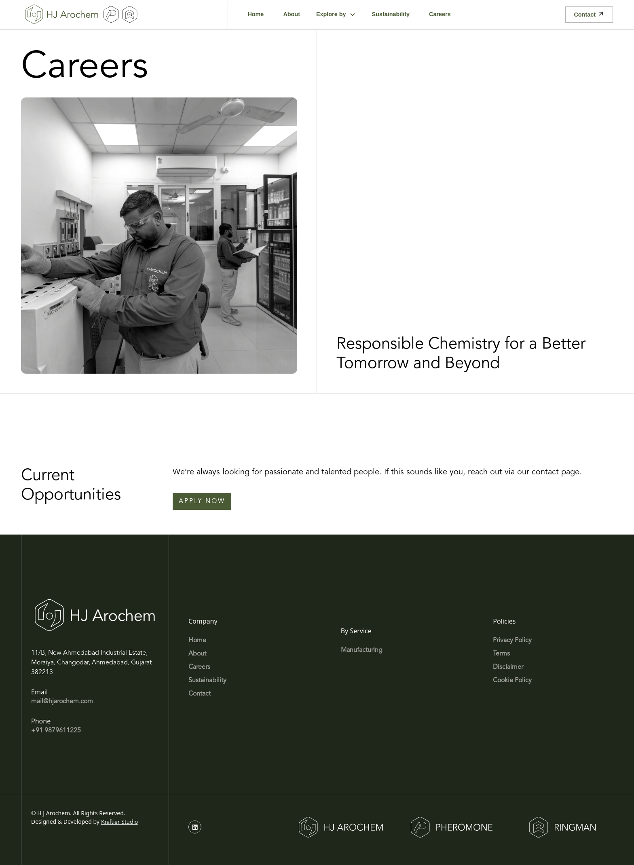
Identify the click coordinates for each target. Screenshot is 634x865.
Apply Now (202, 501)
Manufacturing (362, 650)
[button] (336, 14)
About (197, 654)
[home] (62, 15)
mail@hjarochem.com (62, 701)
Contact (199, 694)
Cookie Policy (512, 680)
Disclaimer (508, 667)
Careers (199, 667)
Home (197, 640)
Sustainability (207, 680)
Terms (501, 654)
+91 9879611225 (56, 731)
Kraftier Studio (119, 822)
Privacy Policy (512, 640)
